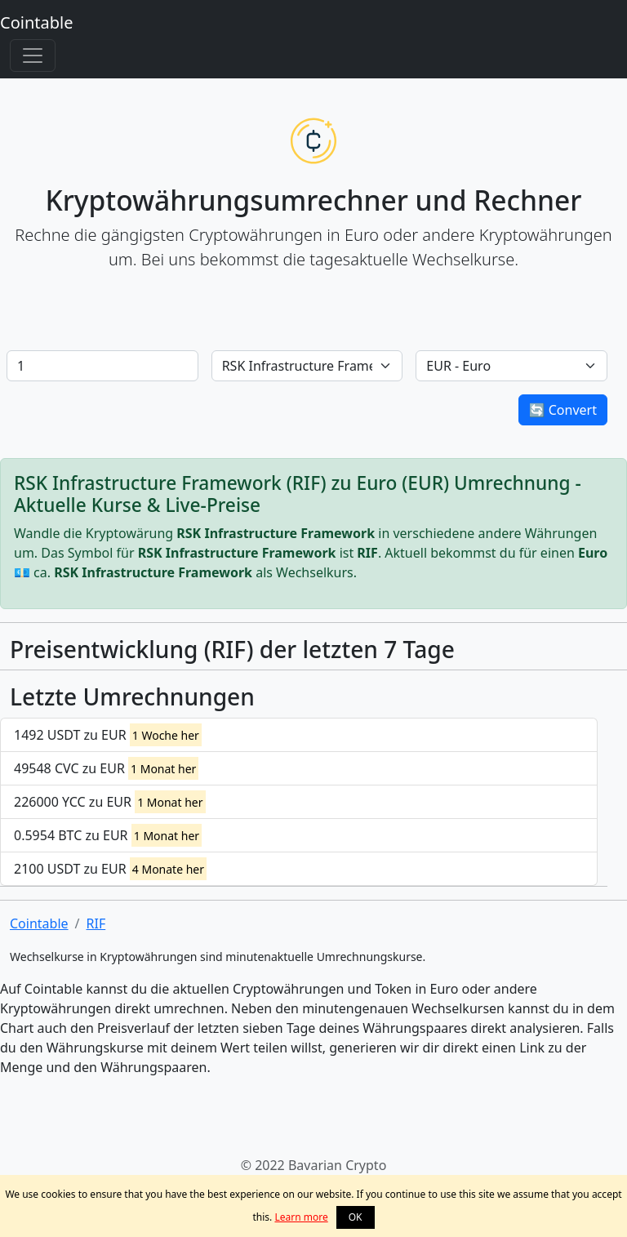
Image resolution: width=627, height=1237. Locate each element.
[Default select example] (307, 365)
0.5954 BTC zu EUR (108, 835)
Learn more (300, 1217)
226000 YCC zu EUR (110, 801)
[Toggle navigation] (33, 55)
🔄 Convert (563, 410)
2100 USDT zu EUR (110, 868)
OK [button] (355, 1217)
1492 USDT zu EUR (108, 734)
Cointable (36, 22)
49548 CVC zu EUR (106, 768)
